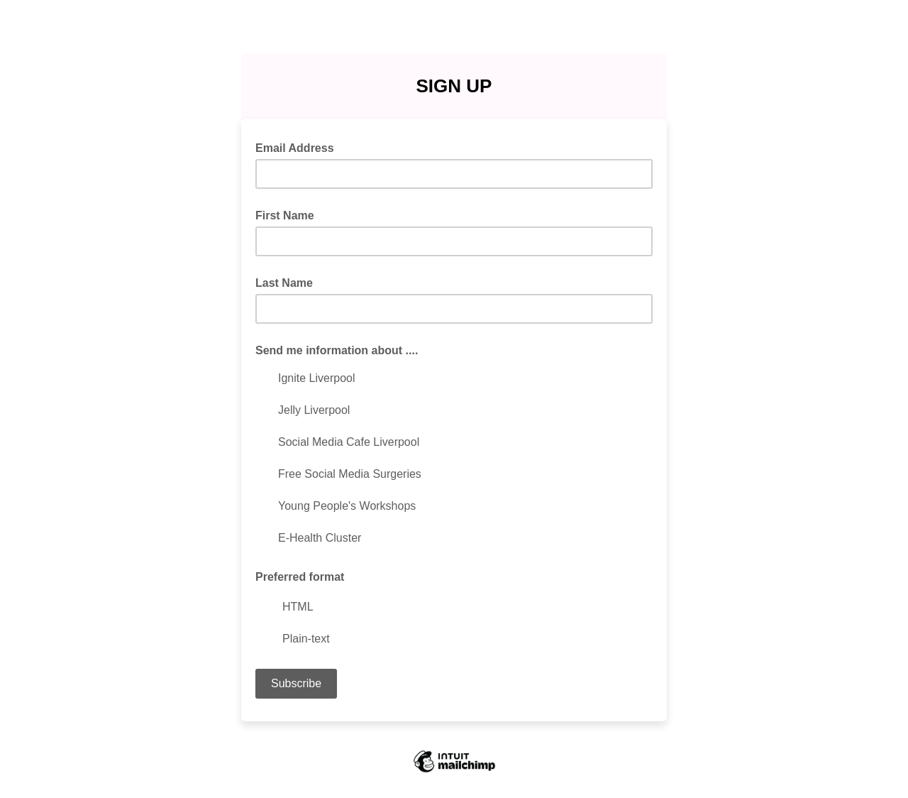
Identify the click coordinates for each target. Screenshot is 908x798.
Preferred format (299, 577)
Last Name (284, 283)
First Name (284, 215)
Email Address (299, 147)
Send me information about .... (336, 350)
